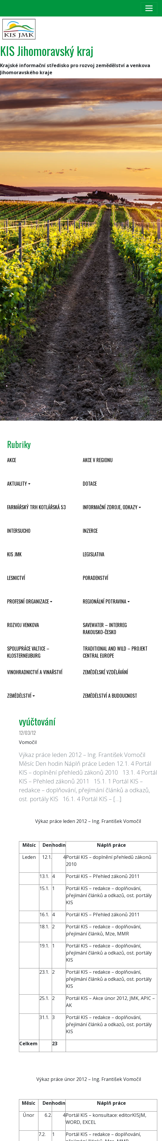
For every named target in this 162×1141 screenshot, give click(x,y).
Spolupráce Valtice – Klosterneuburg (28, 652)
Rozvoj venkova (23, 625)
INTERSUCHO (18, 530)
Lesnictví (16, 577)
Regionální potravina (104, 601)
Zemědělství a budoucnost (110, 695)
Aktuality (17, 483)
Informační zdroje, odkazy (110, 507)
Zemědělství (19, 695)
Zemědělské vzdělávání (105, 672)
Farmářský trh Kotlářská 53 (36, 507)
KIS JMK (14, 554)
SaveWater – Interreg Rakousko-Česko (105, 628)
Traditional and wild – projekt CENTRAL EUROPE (115, 652)
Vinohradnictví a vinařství (34, 672)
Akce (11, 460)
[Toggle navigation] (149, 8)
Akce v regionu (98, 460)
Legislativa (93, 554)
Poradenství (95, 577)
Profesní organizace (28, 601)
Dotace (90, 483)
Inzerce (90, 530)
